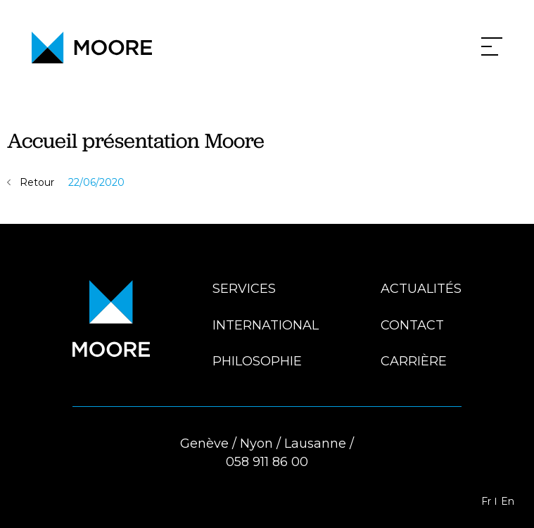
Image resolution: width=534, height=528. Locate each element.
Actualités (421, 288)
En (507, 501)
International (265, 325)
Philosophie (257, 361)
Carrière (414, 361)
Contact (412, 325)
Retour (37, 182)
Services (244, 288)
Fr (486, 501)
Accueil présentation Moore (136, 140)
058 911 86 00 (267, 462)
